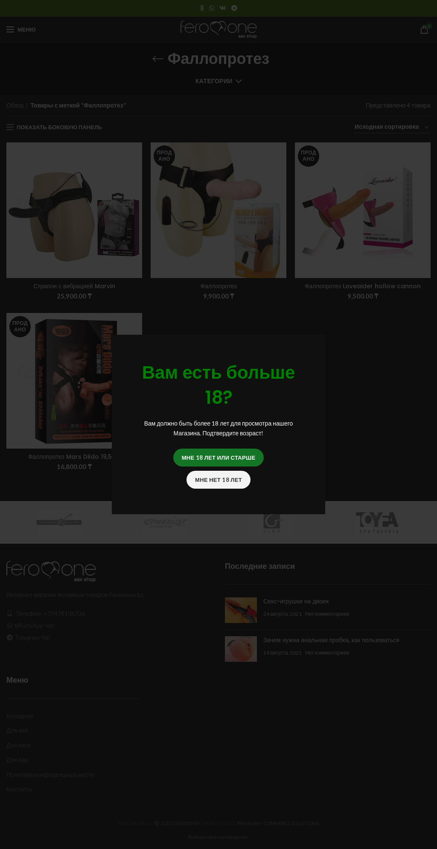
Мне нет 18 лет (218, 479)
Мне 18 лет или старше (219, 457)
